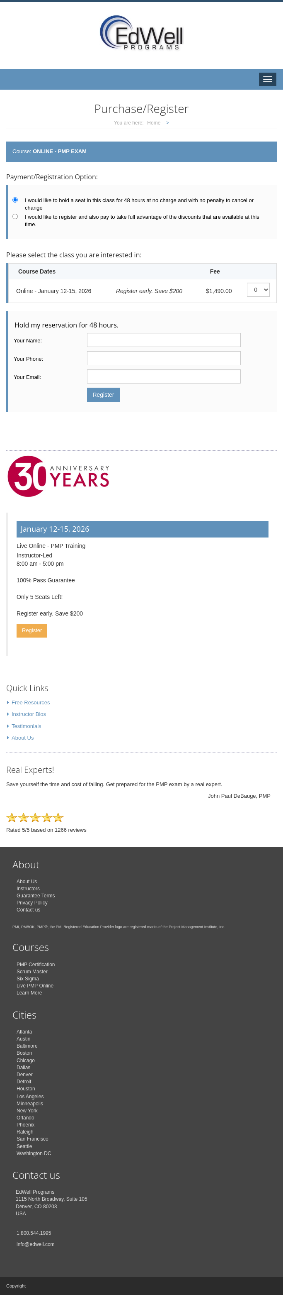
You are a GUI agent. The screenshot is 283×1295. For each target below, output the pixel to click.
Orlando (25, 1118)
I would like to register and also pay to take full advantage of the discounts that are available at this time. (142, 221)
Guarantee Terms (36, 896)
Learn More (29, 993)
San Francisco (32, 1139)
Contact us (28, 910)
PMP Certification (36, 965)
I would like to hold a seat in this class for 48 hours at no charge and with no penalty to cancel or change (139, 204)
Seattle (24, 1146)
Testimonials (26, 726)
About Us (23, 738)
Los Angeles (30, 1097)
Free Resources (31, 702)
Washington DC (34, 1153)
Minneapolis (30, 1104)
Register (32, 630)
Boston (24, 1053)
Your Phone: (28, 359)
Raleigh (25, 1132)
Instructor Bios (29, 714)
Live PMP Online (35, 986)
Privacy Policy (32, 903)
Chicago (26, 1060)
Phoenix (25, 1125)
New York (27, 1111)
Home (153, 123)
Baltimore (27, 1046)
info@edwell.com (36, 1244)
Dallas (23, 1067)
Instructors (28, 889)
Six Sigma (28, 979)
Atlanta (24, 1032)
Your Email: (27, 377)
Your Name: (28, 340)
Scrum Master (32, 972)
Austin (23, 1039)
